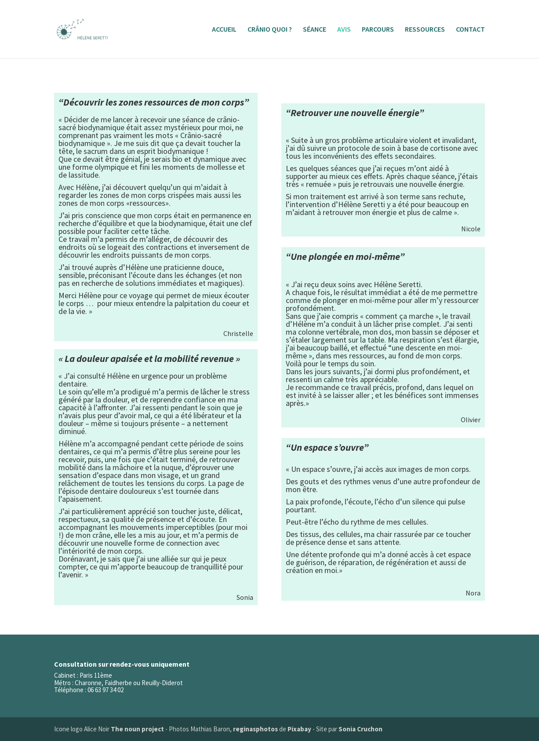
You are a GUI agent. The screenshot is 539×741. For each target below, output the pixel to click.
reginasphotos (255, 729)
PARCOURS (378, 29)
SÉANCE (314, 29)
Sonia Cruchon (360, 729)
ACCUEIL (224, 29)
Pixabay (299, 729)
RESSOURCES (425, 29)
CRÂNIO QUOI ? (270, 29)
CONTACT (470, 29)
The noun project (137, 729)
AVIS (344, 29)
